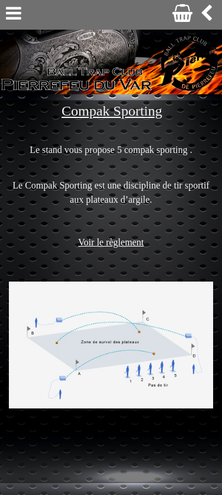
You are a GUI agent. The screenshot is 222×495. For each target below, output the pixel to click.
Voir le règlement (111, 242)
